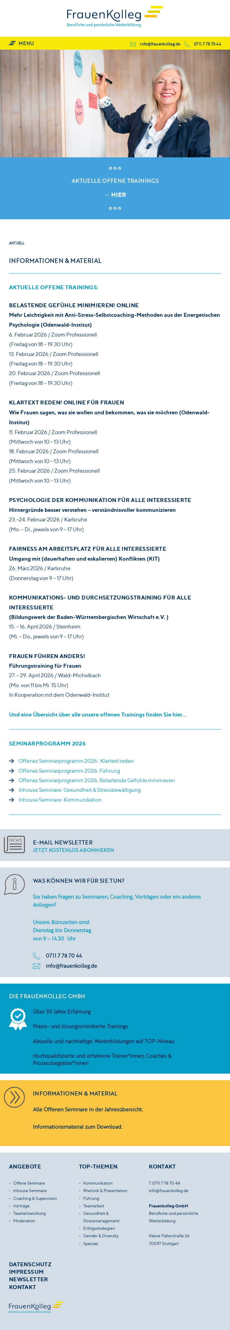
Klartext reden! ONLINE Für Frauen (66, 402)
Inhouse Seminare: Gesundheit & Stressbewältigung (80, 790)
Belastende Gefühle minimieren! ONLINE (74, 305)
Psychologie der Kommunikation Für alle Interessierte (100, 500)
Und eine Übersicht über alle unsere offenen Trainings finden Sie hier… (97, 714)
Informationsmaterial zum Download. (77, 1126)
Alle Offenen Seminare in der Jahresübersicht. (88, 1109)
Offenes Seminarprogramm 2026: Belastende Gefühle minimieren (97, 780)
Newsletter (28, 1279)
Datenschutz (30, 1264)
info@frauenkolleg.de (160, 44)
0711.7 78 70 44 (207, 44)
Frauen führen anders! (47, 656)
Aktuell (17, 243)
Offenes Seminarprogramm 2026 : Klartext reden (76, 761)
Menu (26, 43)
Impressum (26, 1271)
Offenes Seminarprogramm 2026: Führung (69, 771)
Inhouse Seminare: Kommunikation (60, 800)
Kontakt (22, 1287)
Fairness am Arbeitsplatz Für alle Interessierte (87, 548)
